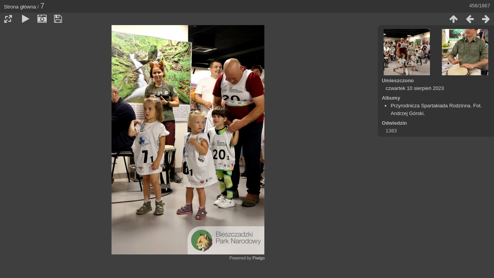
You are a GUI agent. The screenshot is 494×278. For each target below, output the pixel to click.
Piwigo (258, 258)
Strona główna (20, 7)
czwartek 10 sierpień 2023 (415, 88)
